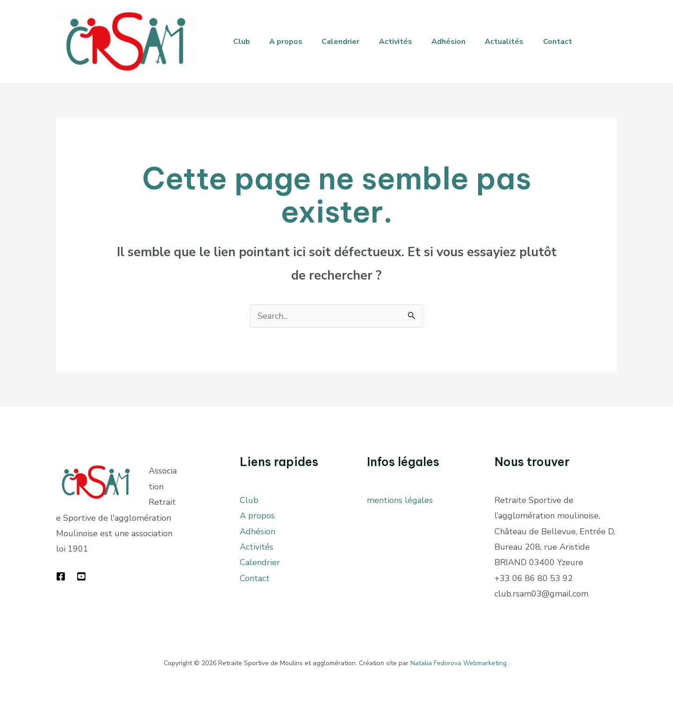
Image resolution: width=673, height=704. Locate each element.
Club (243, 41)
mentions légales (400, 500)
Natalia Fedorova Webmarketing (458, 663)
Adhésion (462, 41)
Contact (577, 41)
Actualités (521, 41)
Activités (406, 41)
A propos (290, 41)
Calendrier (348, 41)
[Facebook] (60, 576)
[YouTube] (81, 576)
